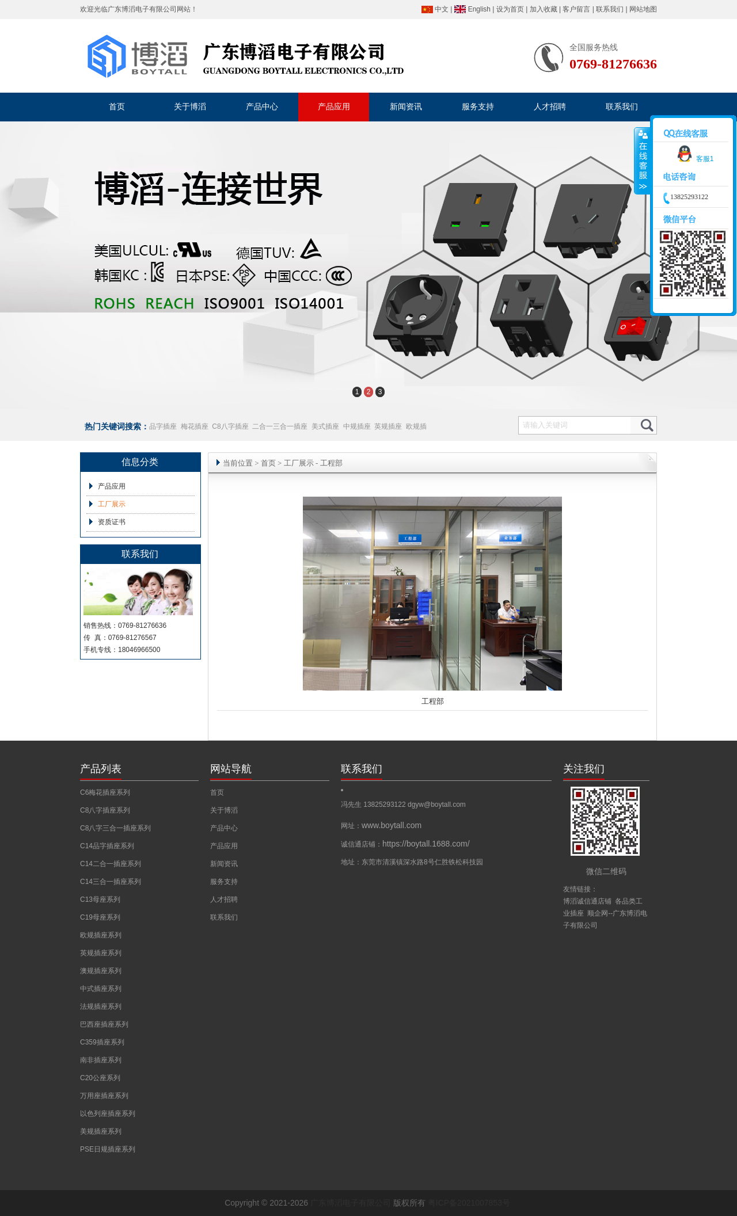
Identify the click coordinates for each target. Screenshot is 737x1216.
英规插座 (388, 426)
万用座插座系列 (104, 1096)
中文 (442, 9)
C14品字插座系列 (107, 846)
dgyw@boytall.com (437, 804)
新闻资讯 (224, 864)
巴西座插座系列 (104, 1024)
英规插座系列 (100, 953)
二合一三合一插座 (279, 426)
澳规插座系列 (100, 971)
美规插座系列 (100, 1131)
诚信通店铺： (405, 844)
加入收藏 (543, 9)
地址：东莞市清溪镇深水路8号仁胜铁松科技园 (412, 862)
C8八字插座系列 (105, 810)
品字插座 (163, 426)
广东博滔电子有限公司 (142, 9)
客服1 (693, 159)
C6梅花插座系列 (105, 792)
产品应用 (112, 486)
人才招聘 (224, 899)
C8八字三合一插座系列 (115, 828)
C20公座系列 (100, 1078)
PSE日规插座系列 (107, 1149)
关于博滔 (224, 810)
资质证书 (112, 522)
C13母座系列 (100, 899)
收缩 (642, 161)
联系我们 (610, 9)
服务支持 (224, 882)
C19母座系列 (100, 917)
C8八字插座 (230, 426)
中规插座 (357, 426)
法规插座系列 (100, 1006)
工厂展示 (112, 504)
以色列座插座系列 (107, 1114)
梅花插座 (194, 426)
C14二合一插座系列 (110, 864)
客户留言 (576, 9)
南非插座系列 (100, 1060)
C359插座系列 (102, 1042)
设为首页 (510, 9)
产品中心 (224, 828)
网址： (381, 826)
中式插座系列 (100, 989)
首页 (268, 463)
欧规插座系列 (100, 935)
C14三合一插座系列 (110, 882)
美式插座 (325, 426)
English (479, 9)
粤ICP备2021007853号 (469, 1202)
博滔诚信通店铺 (587, 901)
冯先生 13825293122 (374, 804)
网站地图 (643, 9)
